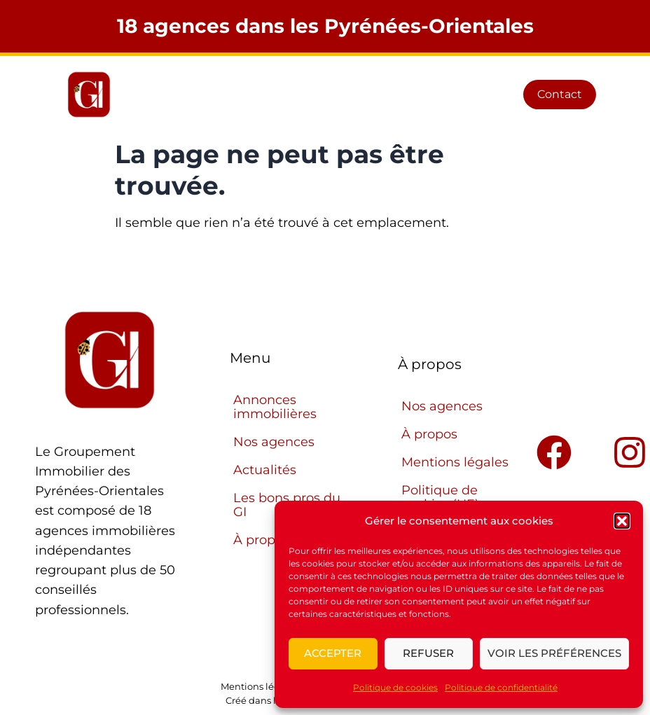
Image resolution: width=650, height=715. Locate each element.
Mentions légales (455, 462)
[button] (622, 521)
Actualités (264, 470)
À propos (429, 434)
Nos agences (273, 442)
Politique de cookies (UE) (440, 497)
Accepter (332, 653)
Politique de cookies (395, 687)
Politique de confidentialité (501, 687)
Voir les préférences (554, 653)
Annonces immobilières (275, 407)
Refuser (428, 653)
